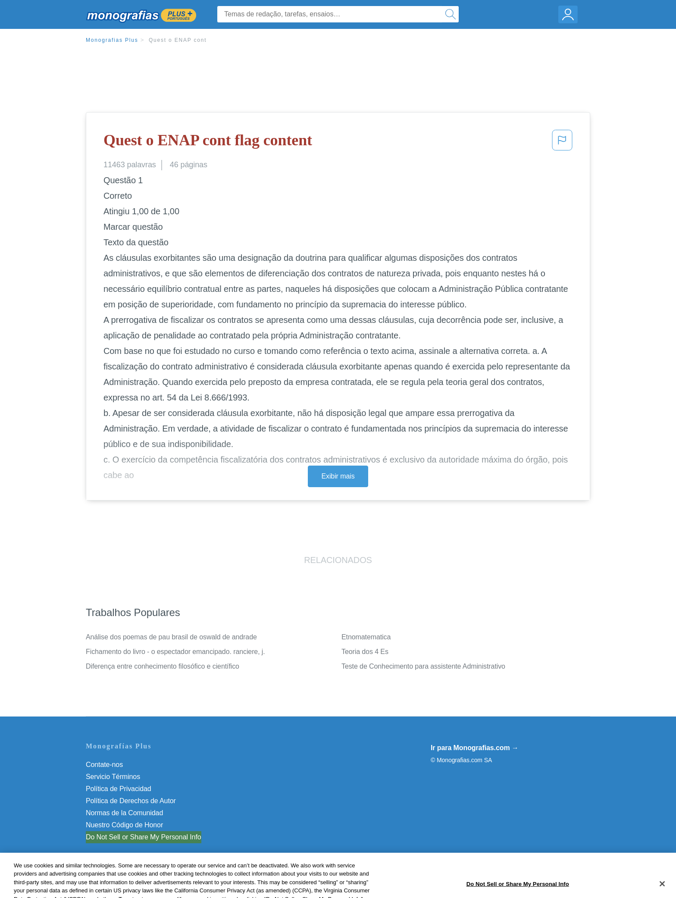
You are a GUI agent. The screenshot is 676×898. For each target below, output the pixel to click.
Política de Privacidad (118, 788)
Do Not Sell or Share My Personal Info (143, 837)
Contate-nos (104, 764)
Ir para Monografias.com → (475, 747)
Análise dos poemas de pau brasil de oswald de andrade (171, 637)
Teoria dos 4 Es (364, 651)
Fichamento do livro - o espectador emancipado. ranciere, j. (175, 651)
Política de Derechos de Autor (131, 800)
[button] (562, 143)
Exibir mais (337, 476)
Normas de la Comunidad (124, 813)
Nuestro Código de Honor (124, 825)
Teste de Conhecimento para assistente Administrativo (423, 666)
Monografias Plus (112, 40)
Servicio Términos (113, 776)
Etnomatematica (366, 637)
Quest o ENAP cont (178, 40)
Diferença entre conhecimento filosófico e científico (162, 666)
